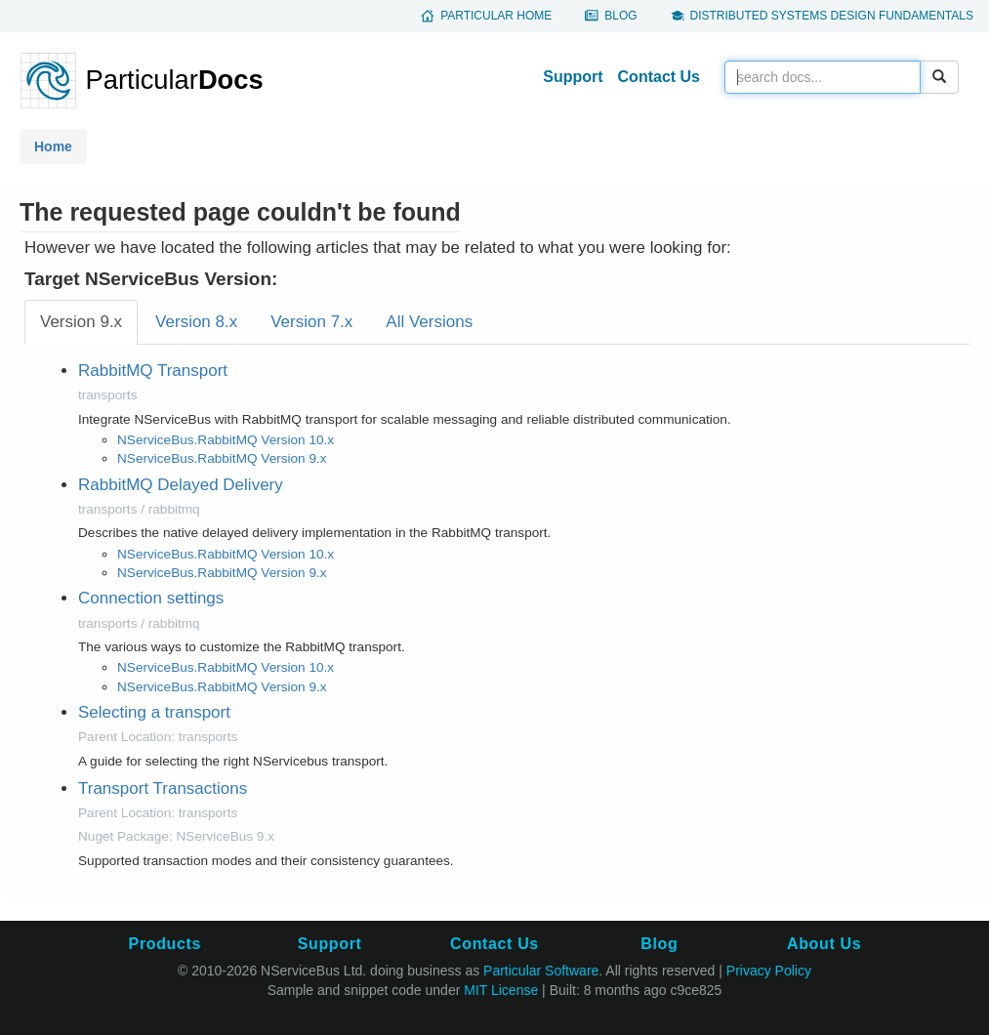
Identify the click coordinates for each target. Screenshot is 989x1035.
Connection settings (151, 598)
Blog (620, 15)
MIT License (501, 990)
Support (572, 76)
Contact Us (659, 76)
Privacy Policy (768, 970)
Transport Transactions (162, 788)
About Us (824, 943)
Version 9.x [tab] (81, 321)
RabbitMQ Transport (152, 370)
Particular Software (540, 970)
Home (53, 146)
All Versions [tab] (429, 321)
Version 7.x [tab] (311, 321)
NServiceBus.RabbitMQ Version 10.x (225, 440)
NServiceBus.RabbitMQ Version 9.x (222, 458)
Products (165, 943)
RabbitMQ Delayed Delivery (180, 485)
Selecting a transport (154, 712)
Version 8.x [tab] (196, 321)
